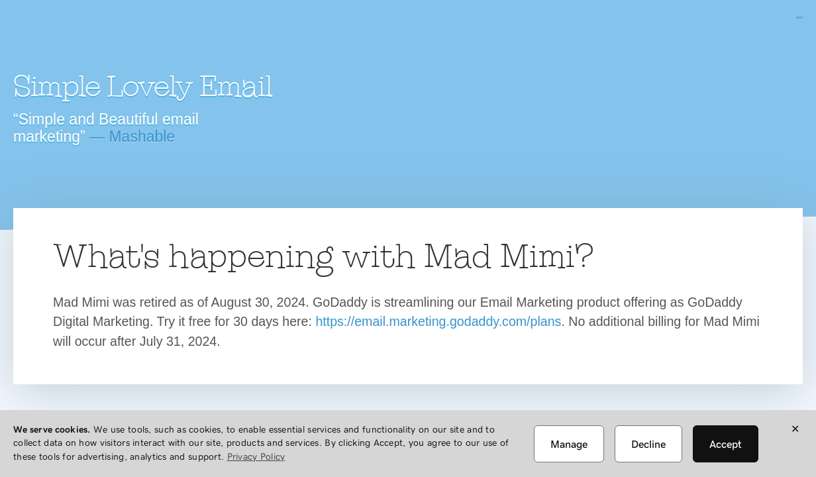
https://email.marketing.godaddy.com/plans (438, 321)
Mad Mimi (129, 36)
